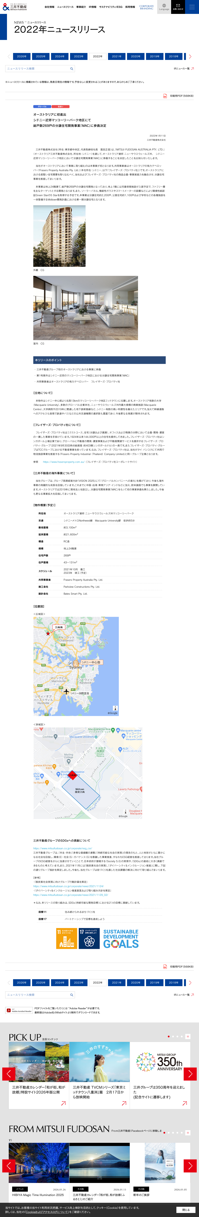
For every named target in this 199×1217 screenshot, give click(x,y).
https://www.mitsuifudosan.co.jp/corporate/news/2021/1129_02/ (70, 895)
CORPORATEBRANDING (146, 7)
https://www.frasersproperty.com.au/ (64, 462)
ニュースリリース (65, 7)
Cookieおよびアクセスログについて (47, 1212)
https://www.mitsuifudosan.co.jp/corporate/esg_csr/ (62, 848)
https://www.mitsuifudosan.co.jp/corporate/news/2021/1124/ (68, 886)
